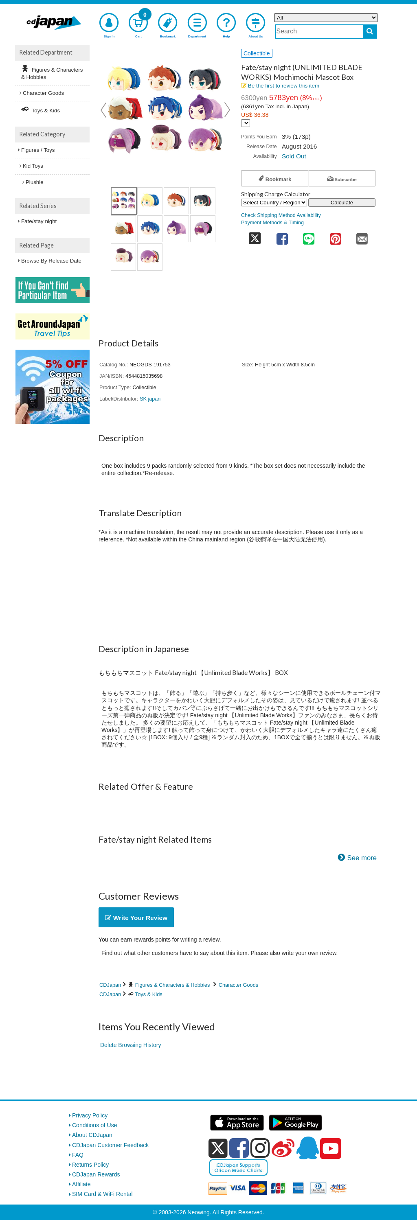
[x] (218, 1148)
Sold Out (294, 156)
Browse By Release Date (51, 261)
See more (362, 858)
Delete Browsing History (130, 1045)
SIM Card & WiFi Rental (102, 1194)
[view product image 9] (123, 256)
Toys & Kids (148, 994)
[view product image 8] (202, 228)
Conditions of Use (94, 1125)
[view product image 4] (202, 200)
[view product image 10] (149, 256)
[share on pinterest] (335, 236)
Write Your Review (136, 917)
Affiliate (81, 1184)
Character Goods (238, 985)
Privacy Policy (90, 1115)
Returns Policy (90, 1164)
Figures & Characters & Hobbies (172, 985)
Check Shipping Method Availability (281, 215)
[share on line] (308, 236)
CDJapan (110, 985)
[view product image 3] (176, 200)
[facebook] (239, 1148)
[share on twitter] (255, 236)
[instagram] (260, 1148)
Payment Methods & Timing (272, 223)
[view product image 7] (176, 228)
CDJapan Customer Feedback (110, 1145)
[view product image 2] (149, 200)
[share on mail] (362, 236)
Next (227, 109)
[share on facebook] (282, 236)
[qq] (307, 1148)
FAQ (77, 1155)
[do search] (370, 31)
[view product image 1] (124, 201)
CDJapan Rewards (96, 1174)
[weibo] (283, 1148)
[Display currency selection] (245, 123)
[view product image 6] (149, 228)
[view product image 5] (123, 228)
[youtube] (330, 1148)
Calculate (342, 202)
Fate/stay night (39, 221)
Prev (104, 109)
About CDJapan (92, 1135)
